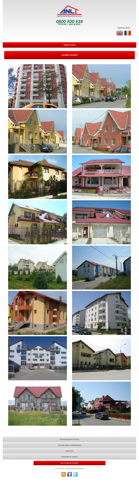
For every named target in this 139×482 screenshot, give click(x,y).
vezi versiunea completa (69, 463)
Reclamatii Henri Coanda (69, 439)
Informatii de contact (69, 457)
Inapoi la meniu (69, 45)
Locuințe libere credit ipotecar (69, 445)
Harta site (69, 451)
